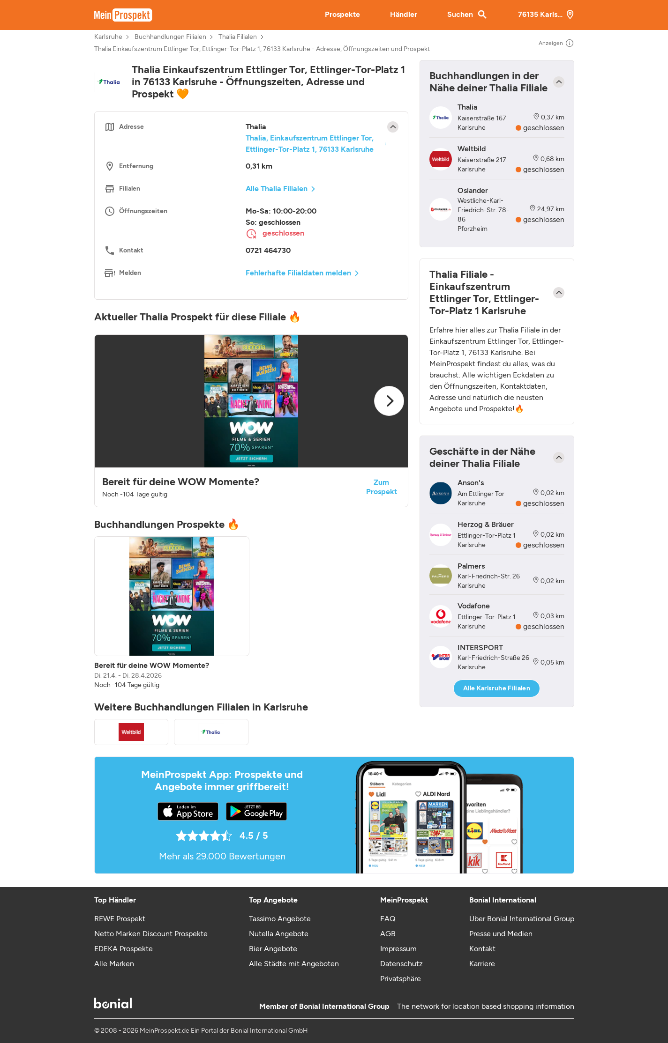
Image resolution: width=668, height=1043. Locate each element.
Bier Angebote (273, 948)
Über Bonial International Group (521, 918)
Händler (403, 14)
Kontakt (482, 948)
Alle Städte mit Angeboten (294, 963)
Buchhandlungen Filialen (170, 37)
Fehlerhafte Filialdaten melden (298, 272)
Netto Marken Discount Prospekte (151, 933)
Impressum (398, 948)
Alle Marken (114, 963)
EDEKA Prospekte (123, 948)
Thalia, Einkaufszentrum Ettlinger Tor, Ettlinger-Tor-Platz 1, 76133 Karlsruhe (310, 143)
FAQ (387, 918)
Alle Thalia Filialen (277, 188)
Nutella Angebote (278, 933)
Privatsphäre (400, 978)
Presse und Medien (501, 933)
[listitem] (171, 613)
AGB (388, 933)
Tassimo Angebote (280, 918)
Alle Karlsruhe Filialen (496, 688)
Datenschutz (401, 963)
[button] (251, 420)
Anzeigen (556, 43)
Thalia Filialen (237, 37)
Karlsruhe (108, 37)
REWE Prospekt (119, 918)
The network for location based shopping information (485, 1006)
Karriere (482, 963)
